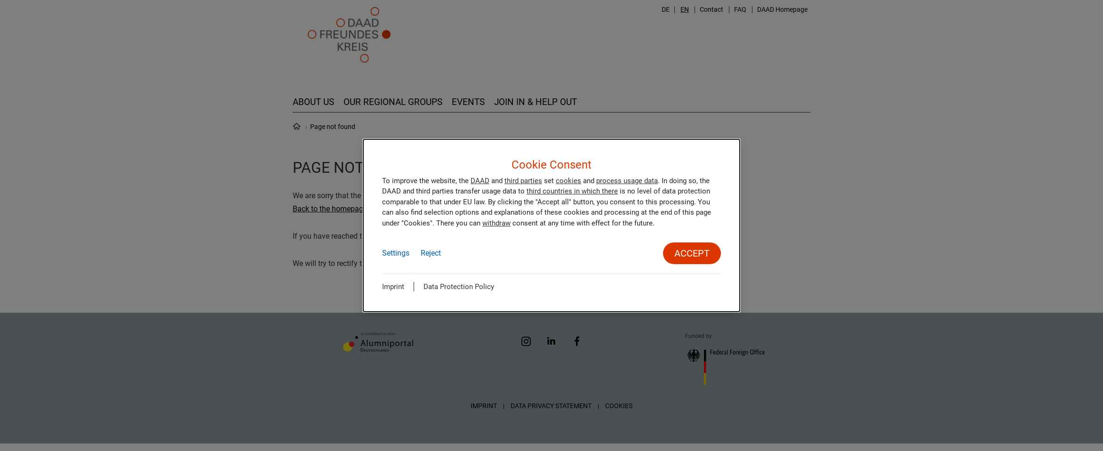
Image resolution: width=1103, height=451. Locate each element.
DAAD (480, 181)
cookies (568, 181)
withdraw (496, 223)
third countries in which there (572, 191)
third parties (523, 181)
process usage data (627, 181)
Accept (692, 253)
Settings (395, 253)
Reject (431, 253)
